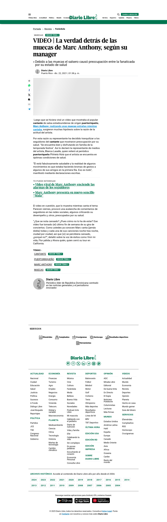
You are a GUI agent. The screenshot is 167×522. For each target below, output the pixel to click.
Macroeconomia (56, 416)
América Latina (110, 425)
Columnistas (109, 405)
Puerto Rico (47, 73)
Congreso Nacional (34, 434)
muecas (38, 270)
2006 (98, 485)
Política (51, 18)
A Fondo (34, 403)
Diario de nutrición (71, 426)
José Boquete (36, 410)
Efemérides (127, 419)
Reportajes (35, 413)
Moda (69, 392)
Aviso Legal (107, 511)
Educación (35, 385)
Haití (106, 428)
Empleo (52, 389)
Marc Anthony (43, 264)
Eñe (68, 434)
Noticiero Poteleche (108, 400)
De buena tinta (110, 389)
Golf (87, 392)
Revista (105, 18)
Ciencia (52, 428)
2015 (117, 479)
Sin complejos (73, 443)
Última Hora (32, 18)
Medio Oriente (110, 443)
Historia (52, 439)
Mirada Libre (109, 382)
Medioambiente (56, 425)
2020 (71, 479)
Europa (107, 435)
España (107, 432)
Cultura (70, 385)
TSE (32, 430)
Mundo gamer (128, 406)
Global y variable (52, 411)
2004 (117, 485)
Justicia (33, 392)
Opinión (121, 18)
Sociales (71, 403)
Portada (37, 29)
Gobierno (34, 439)
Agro (51, 385)
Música (70, 378)
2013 (34, 485)
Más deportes (91, 406)
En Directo (108, 392)
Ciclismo (89, 396)
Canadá (107, 439)
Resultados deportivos (90, 411)
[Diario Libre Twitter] (78, 364)
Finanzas (53, 378)
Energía (52, 396)
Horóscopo (127, 430)
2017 (98, 479)
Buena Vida (72, 399)
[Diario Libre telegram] (89, 364)
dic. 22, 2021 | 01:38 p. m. (67, 73)
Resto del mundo (108, 461)
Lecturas (108, 408)
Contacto (65, 514)
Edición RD (91, 439)
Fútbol (88, 382)
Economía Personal (71, 458)
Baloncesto (90, 378)
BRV (87, 419)
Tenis (87, 399)
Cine (69, 382)
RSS (124, 426)
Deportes (113, 18)
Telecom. (53, 406)
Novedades (72, 406)
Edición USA (92, 433)
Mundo (58, 18)
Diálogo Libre (36, 406)
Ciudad (33, 382)
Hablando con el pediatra (73, 420)
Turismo (52, 382)
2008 (80, 485)
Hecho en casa (129, 403)
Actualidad (43, 18)
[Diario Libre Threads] (94, 364)
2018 (89, 479)
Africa (106, 449)
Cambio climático (53, 449)
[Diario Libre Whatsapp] (99, 364)
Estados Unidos (111, 421)
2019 (80, 479)
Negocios (53, 392)
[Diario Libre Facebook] (68, 363)
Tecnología (54, 435)
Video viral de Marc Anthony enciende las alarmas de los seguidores (64, 186)
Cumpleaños (127, 423)
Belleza (70, 396)
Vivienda (52, 403)
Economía (67, 18)
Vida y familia (73, 430)
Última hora (92, 427)
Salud (32, 389)
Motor (88, 389)
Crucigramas (128, 433)
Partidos (34, 423)
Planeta (129, 18)
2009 (71, 485)
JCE (32, 426)
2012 (43, 485)
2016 (108, 479)
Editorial (107, 385)
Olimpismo (90, 403)
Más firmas (109, 412)
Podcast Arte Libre (73, 411)
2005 (108, 485)
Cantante (40, 254)
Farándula (60, 29)
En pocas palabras (71, 447)
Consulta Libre (73, 463)
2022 (52, 479)
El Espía (107, 396)
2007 (89, 485)
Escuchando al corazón (73, 453)
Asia (106, 446)
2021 (61, 479)
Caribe (106, 457)
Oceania (107, 453)
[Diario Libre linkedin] (83, 364)
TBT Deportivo (91, 422)
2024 (34, 479)
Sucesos (34, 399)
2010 (61, 485)
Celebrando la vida (73, 438)
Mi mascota (72, 416)
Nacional (34, 378)
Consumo (53, 399)
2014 (126, 479)
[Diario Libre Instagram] (73, 363)
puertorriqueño (44, 259)
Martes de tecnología (53, 444)
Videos (136, 18)
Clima (51, 432)
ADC (106, 378)
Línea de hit (90, 416)
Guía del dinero (129, 410)
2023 (43, 479)
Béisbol (88, 385)
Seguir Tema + (52, 35)
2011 (52, 485)
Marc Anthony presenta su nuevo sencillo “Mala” (63, 194)
